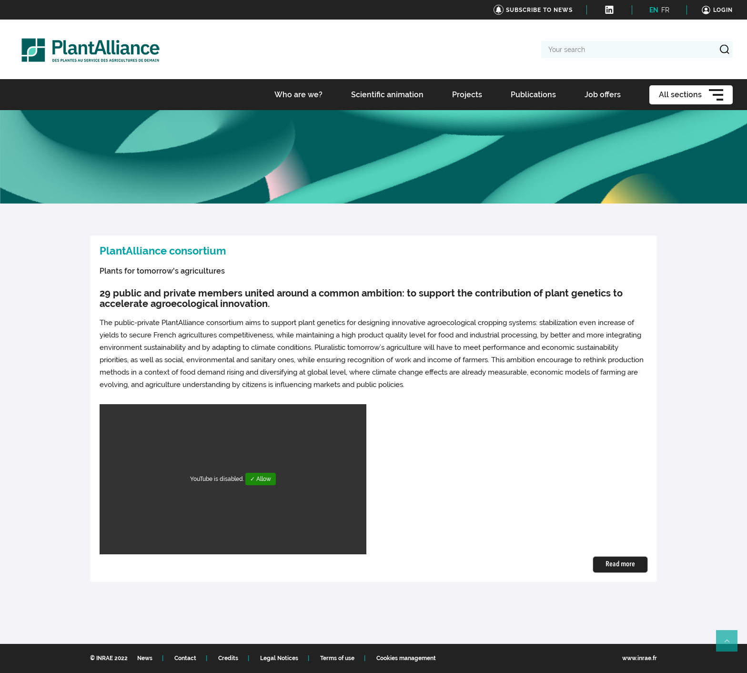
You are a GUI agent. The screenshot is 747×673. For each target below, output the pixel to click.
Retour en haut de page (730, 645)
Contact (185, 658)
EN (653, 10)
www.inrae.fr (639, 658)
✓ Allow (260, 479)
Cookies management (406, 658)
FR (665, 10)
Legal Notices (279, 658)
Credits (228, 658)
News (144, 658)
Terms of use (337, 658)
